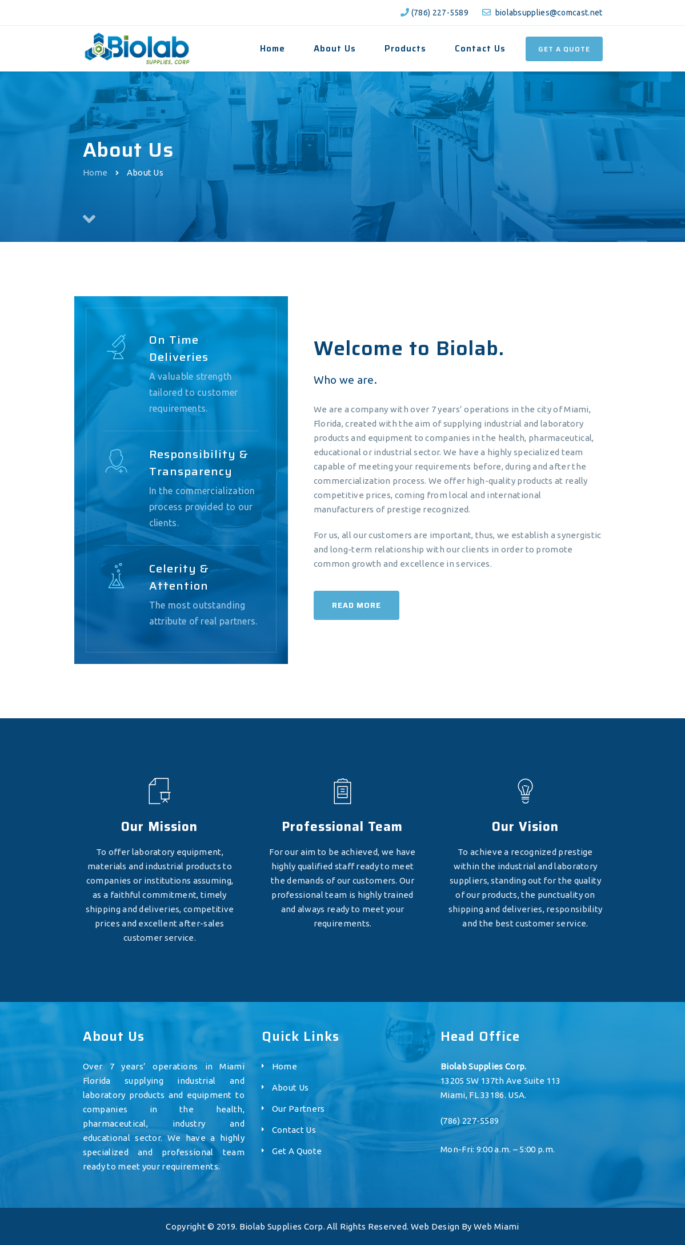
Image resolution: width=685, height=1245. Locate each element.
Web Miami (496, 1226)
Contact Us (294, 1130)
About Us (290, 1087)
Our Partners (298, 1108)
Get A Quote (297, 1151)
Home (95, 172)
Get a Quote (564, 48)
